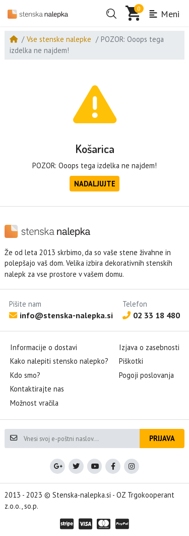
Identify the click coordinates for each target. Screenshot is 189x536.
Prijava (162, 438)
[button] (111, 14)
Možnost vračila (34, 403)
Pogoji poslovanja (146, 375)
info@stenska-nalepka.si (61, 315)
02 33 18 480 (151, 315)
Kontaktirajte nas (37, 389)
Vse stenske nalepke (59, 39)
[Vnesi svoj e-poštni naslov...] (81, 438)
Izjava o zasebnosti (149, 347)
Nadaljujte (94, 183)
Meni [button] (163, 14)
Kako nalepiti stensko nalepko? (59, 361)
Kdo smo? (25, 375)
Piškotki (131, 361)
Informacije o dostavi (43, 347)
